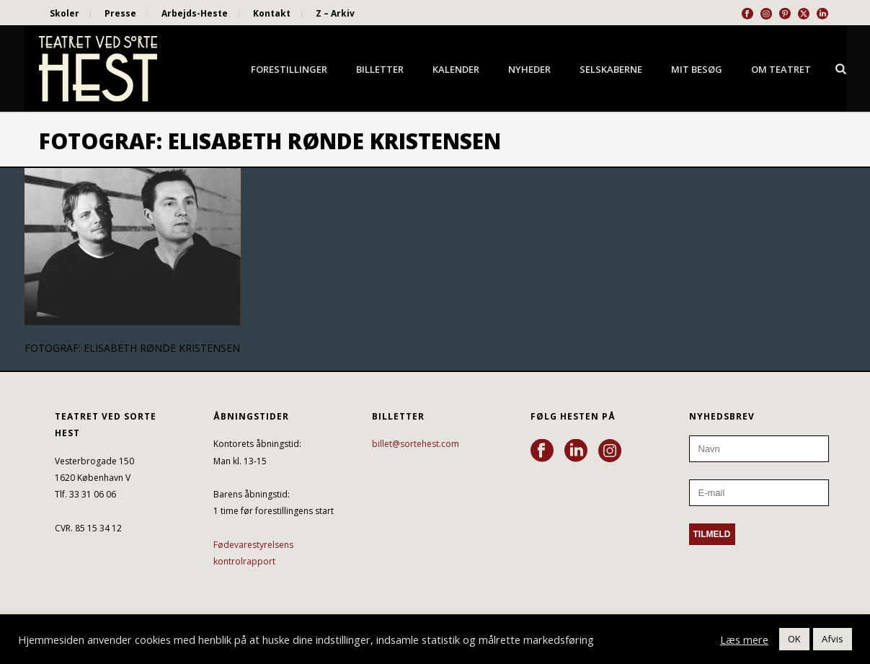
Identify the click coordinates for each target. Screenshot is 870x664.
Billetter (380, 69)
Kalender (455, 69)
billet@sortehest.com (415, 444)
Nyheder (529, 69)
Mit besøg (696, 69)
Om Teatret (781, 69)
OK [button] (794, 638)
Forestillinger (289, 69)
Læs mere (744, 639)
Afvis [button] (832, 638)
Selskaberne (611, 69)
